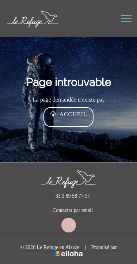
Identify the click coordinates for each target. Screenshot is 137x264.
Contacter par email (68, 210)
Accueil (68, 113)
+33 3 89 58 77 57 (67, 196)
